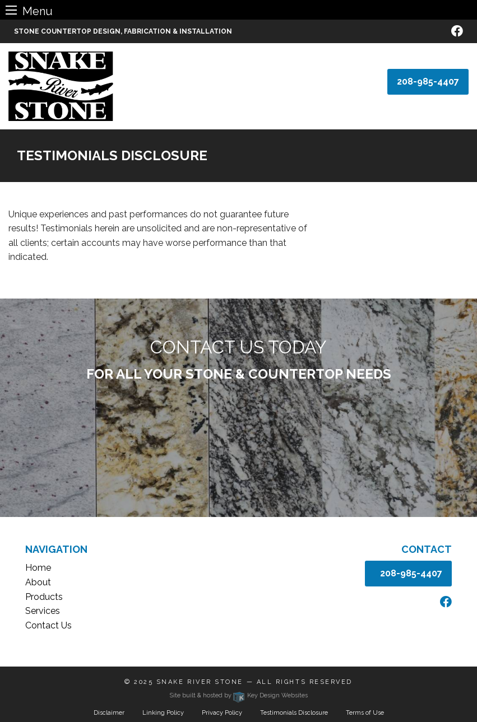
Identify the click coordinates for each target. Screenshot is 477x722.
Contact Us (48, 625)
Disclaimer (109, 712)
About (38, 582)
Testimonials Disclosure (294, 712)
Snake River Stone (199, 682)
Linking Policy (163, 712)
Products (44, 596)
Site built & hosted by (238, 695)
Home (38, 567)
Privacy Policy (222, 712)
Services (42, 610)
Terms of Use (365, 712)
